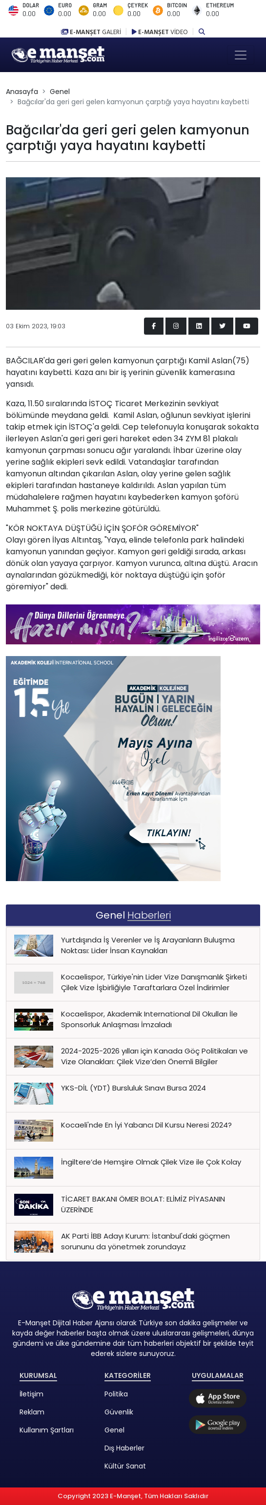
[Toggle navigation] (240, 55)
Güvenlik (118, 1412)
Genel (60, 91)
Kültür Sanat (125, 1466)
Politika (116, 1394)
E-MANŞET (92, 32)
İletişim (31, 1394)
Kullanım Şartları (47, 1430)
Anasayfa (22, 91)
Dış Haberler (124, 1448)
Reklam (32, 1412)
